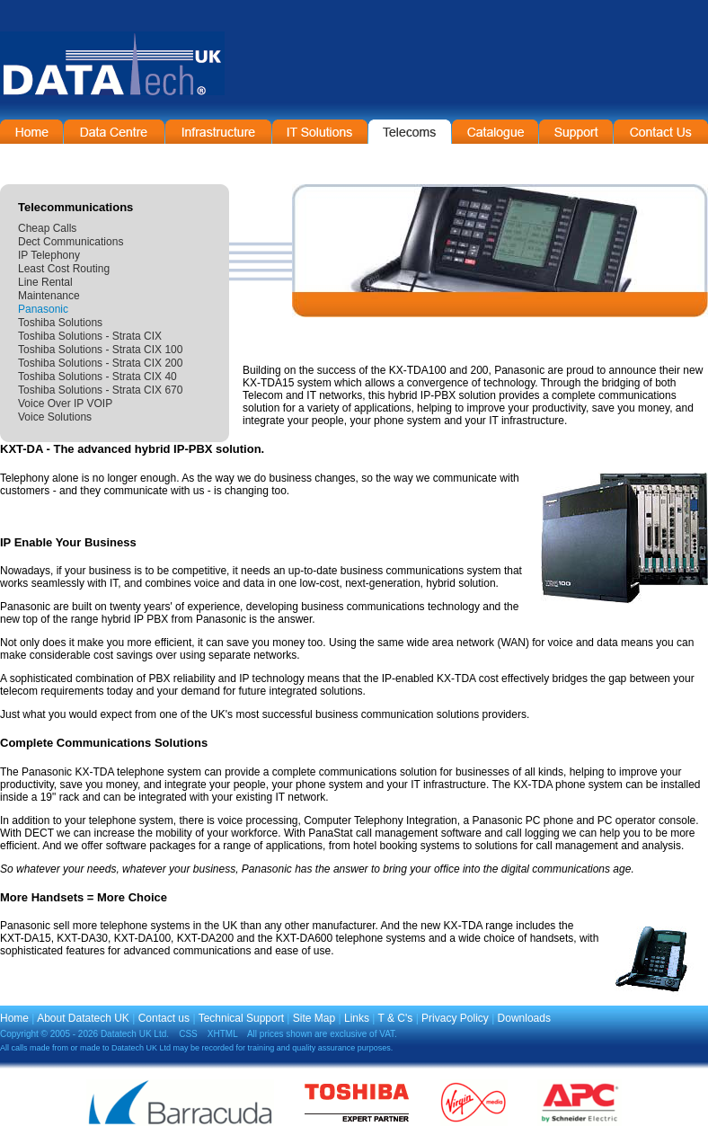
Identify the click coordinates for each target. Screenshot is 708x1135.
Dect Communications (70, 241)
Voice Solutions (55, 417)
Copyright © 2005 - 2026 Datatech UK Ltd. (84, 1034)
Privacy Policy (455, 1018)
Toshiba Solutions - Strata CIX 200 (100, 363)
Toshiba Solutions (60, 322)
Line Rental (45, 282)
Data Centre (114, 132)
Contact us (164, 1018)
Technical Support (241, 1018)
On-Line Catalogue (495, 132)
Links (356, 1018)
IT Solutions (319, 132)
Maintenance (49, 295)
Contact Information (661, 132)
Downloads (524, 1018)
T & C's (395, 1018)
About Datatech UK (83, 1018)
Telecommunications (409, 132)
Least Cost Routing (64, 268)
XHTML (223, 1034)
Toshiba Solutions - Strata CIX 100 (100, 349)
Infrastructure (218, 132)
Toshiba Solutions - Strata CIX (90, 336)
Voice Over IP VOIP (65, 403)
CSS (188, 1034)
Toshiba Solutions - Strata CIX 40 (97, 376)
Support (576, 132)
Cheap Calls (47, 228)
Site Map (314, 1018)
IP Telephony (49, 255)
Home (31, 132)
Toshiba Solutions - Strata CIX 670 (100, 390)
